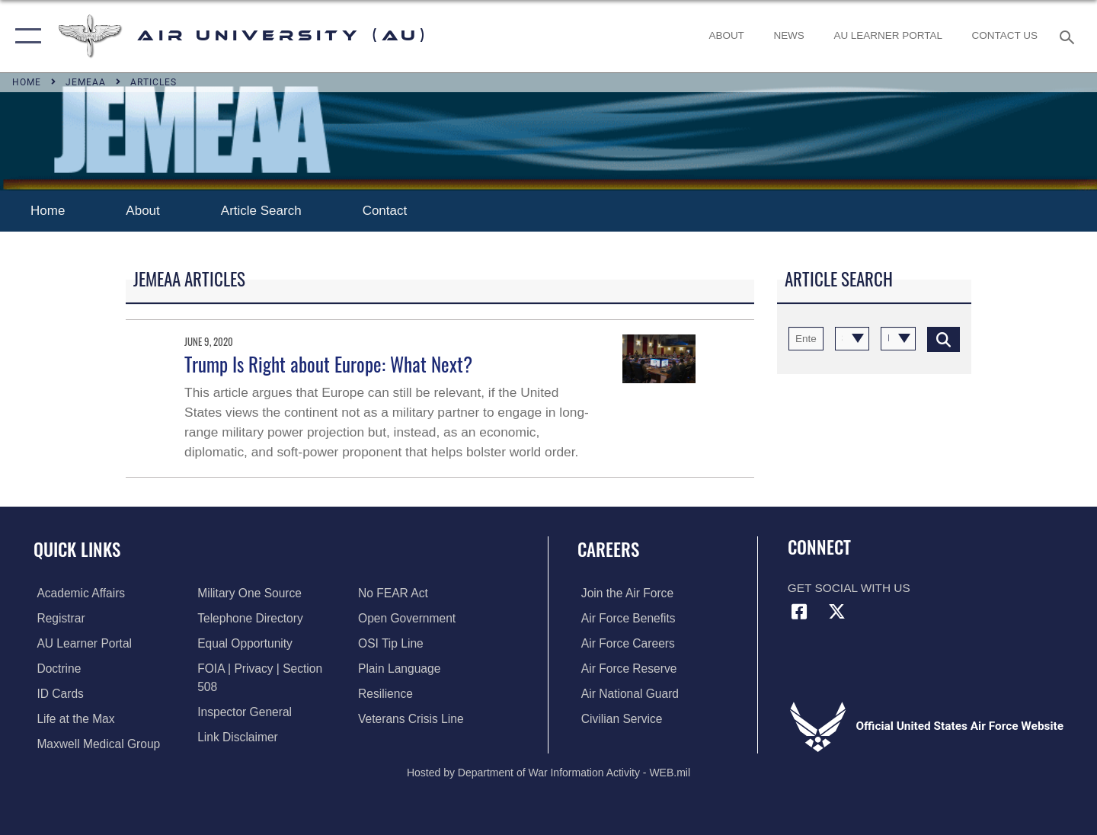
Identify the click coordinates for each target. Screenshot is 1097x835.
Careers (608, 549)
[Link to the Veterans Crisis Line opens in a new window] (412, 692)
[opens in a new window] (888, 36)
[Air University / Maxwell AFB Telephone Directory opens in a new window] (249, 618)
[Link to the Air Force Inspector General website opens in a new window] (243, 692)
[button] (25, 36)
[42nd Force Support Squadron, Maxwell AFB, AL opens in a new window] (72, 718)
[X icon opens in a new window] (836, 611)
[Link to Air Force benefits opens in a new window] (623, 618)
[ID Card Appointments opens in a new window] (57, 692)
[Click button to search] (943, 338)
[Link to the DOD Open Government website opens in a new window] (408, 593)
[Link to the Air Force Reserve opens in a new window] (624, 668)
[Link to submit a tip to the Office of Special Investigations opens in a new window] (392, 618)
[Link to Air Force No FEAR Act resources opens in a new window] (231, 743)
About (142, 210)
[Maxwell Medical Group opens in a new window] (94, 743)
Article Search (261, 210)
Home (47, 210)
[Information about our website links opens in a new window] (236, 718)
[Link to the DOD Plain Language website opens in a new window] (400, 643)
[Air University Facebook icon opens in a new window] (799, 611)
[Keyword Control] (806, 338)
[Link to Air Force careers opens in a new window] (623, 643)
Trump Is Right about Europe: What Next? (328, 364)
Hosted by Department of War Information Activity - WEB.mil (548, 771)
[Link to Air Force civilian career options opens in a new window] (617, 718)
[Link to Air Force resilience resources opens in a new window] (387, 668)
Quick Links (77, 549)
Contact (387, 210)
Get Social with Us (849, 587)
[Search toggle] (1069, 36)
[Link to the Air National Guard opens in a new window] (625, 692)
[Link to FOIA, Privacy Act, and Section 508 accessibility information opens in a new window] (270, 668)
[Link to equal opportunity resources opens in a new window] (243, 643)
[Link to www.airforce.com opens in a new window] (623, 593)
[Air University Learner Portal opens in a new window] (80, 643)
